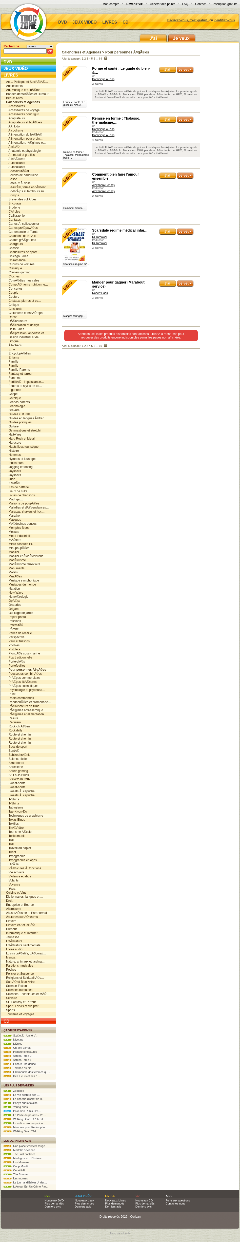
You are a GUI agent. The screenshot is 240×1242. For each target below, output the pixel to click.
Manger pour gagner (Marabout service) (118, 284)
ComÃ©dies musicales (22, 280)
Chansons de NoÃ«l (21, 236)
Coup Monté (16, 1166)
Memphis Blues (17, 528)
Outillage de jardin (19, 613)
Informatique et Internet (21, 933)
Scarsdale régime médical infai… (120, 230)
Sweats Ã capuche (20, 791)
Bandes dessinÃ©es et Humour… (29, 94)
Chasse (12, 248)
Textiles (12, 823)
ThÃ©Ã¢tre (15, 828)
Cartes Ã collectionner (22, 223)
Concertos (14, 288)
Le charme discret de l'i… (24, 1098)
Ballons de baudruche (22, 175)
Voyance (13, 884)
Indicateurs (15, 463)
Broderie (13, 207)
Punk (10, 694)
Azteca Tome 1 (17, 1059)
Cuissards (14, 309)
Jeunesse (12, 937)
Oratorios (13, 605)
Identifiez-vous (224, 20)
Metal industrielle (18, 536)
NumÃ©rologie (17, 596)
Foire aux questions (178, 1200)
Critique (12, 305)
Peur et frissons (18, 641)
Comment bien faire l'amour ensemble (115, 176)
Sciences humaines (19, 990)
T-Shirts (12, 799)
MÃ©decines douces (21, 523)
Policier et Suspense (20, 973)
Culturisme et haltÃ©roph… (26, 313)
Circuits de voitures (20, 264)
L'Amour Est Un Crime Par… (26, 1186)
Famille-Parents (18, 369)
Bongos (12, 195)
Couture (12, 296)
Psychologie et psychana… (25, 690)
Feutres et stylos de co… (24, 386)
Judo (10, 479)
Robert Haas (100, 292)
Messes (12, 532)
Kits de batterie (17, 487)
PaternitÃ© (14, 625)
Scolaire (11, 998)
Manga (10, 957)
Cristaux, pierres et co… (23, 301)
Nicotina (13, 1039)
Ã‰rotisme (13, 909)
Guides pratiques (19, 422)
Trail (10, 840)
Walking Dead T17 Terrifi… (25, 1119)
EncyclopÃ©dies (18, 353)
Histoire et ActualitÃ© (20, 925)
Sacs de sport (16, 746)
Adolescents (14, 86)
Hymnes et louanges (21, 459)
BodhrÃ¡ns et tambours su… (26, 191)
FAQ (185, 4)
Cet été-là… (16, 1170)
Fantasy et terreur (19, 373)
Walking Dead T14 (20, 1131)
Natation (13, 588)
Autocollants (15, 163)
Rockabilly (14, 730)
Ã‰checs (14, 345)
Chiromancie (16, 260)
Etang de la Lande (120, 1233)
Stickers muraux (18, 779)
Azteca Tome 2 (17, 1055)
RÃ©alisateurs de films (22, 706)
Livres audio (14, 949)
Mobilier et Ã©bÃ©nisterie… (26, 556)
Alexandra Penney (103, 184)
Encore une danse (20, 1063)
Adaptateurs (15, 118)
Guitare (12, 426)
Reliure (12, 718)
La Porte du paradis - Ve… (25, 1115)
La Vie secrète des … (22, 1094)
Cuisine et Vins (16, 892)
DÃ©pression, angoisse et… (26, 333)
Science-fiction (17, 759)
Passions (13, 621)
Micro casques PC (19, 544)
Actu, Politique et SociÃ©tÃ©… (27, 82)
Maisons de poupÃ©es (22, 503)
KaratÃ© (13, 483)
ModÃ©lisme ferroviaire (23, 564)
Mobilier (12, 552)
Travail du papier (18, 848)
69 (100, 58)
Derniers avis (53, 1206)
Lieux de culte (16, 491)
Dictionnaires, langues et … (24, 896)
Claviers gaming (18, 272)
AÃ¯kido (13, 126)
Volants (12, 880)
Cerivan (135, 1216)
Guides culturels (18, 414)
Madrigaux (14, 499)
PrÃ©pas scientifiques (22, 686)
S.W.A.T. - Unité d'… (21, 1035)
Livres (109, 22)
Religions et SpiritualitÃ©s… (25, 978)
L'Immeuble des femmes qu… (27, 1072)
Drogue (12, 341)
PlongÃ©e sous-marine (23, 653)
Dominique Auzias (103, 79)
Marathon (14, 515)
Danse (11, 317)
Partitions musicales (19, 965)
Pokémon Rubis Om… (22, 1111)
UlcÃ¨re (12, 864)
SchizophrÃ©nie (18, 755)
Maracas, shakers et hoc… (25, 511)
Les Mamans (16, 1162)
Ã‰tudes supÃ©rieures (22, 917)
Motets (12, 572)
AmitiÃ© (12, 146)
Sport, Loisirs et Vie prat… (24, 1006)
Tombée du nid (17, 1067)
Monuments (15, 568)
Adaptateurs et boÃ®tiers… (26, 122)
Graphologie (15, 406)
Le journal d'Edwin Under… (25, 1182)
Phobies (12, 645)
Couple (12, 292)
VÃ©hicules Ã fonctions (23, 868)
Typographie (15, 856)
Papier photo (16, 617)
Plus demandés (54, 1203)
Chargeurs (14, 244)
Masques (13, 519)
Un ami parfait (17, 1047)
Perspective (15, 637)
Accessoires (15, 106)
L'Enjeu (13, 1043)
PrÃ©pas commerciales (23, 678)
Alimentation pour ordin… (24, 138)
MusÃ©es (14, 576)
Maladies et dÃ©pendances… (27, 507)
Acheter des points (162, 4)
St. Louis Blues (17, 775)
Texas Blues (15, 819)
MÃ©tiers (13, 540)
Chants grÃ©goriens (21, 240)
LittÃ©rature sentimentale (23, 945)
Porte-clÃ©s (15, 661)
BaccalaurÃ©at (17, 171)
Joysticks (13, 471)
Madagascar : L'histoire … (25, 1158)
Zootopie (14, 1090)
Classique (14, 268)
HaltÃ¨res (13, 434)
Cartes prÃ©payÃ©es (22, 228)
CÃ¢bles (13, 211)
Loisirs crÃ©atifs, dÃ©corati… (26, 953)
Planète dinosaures (20, 1051)
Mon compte (111, 4)
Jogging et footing (19, 467)
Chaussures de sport (21, 252)
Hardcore (13, 442)
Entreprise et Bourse (20, 905)
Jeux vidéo (84, 22)
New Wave (14, 592)
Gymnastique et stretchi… (25, 430)
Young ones (16, 1106)
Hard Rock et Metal (20, 438)
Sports (10, 1010)
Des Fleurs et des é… (22, 1076)
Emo (10, 349)
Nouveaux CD (144, 1200)
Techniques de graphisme (24, 815)
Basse (11, 179)
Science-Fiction (16, 986)
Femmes (13, 378)
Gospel (12, 394)
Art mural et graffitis (20, 155)
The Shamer (16, 1174)
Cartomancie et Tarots (22, 232)
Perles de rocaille (19, 633)
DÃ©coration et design (22, 325)
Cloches (12, 276)
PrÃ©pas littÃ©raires (21, 682)
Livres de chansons (20, 495)
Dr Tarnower (99, 236)
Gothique (13, 398)
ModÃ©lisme (16, 560)
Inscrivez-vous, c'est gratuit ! (188, 20)
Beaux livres (14, 98)
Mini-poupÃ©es (17, 548)
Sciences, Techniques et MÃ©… (27, 994)
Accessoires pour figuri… (24, 114)
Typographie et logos (21, 860)
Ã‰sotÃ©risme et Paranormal (26, 913)
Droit (9, 900)
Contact (200, 4)
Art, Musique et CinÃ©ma (23, 90)
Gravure (12, 410)
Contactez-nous (175, 1203)
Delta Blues (15, 329)
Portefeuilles (15, 665)
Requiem (13, 722)
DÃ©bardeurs (16, 321)
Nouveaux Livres (115, 1200)
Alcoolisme (14, 130)
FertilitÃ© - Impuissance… (25, 382)
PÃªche (12, 629)
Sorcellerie (14, 767)
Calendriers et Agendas (81, 52)
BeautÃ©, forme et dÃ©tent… (27, 187)
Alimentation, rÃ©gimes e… (26, 142)
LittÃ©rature (14, 941)
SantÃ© (12, 750)
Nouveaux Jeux (84, 1200)
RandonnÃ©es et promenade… (28, 702)
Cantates (13, 219)
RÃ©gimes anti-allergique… (26, 710)
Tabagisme (14, 807)
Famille (12, 361)
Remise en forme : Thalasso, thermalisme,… (116, 120)
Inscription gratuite (225, 4)
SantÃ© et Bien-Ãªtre (20, 982)
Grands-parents (18, 402)
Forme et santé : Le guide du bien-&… (121, 70)
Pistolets (13, 649)
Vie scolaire (15, 872)
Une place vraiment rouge (24, 1145)
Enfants (12, 357)
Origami (12, 609)
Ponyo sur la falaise (20, 1102)
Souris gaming (17, 771)
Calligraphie (15, 215)
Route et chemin (18, 734)
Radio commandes (20, 698)
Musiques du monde (21, 584)
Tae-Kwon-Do (16, 811)
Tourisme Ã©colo (19, 832)
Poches (11, 969)
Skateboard (15, 763)
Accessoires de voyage (23, 110)
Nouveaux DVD (54, 1200)
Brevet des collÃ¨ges (21, 199)
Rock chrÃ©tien (18, 726)
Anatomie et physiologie (23, 151)
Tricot (11, 852)
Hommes (13, 455)
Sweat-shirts (15, 783)
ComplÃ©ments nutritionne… (27, 284)
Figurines (13, 390)
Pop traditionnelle (19, 657)
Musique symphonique (22, 580)
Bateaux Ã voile (18, 183)
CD (125, 22)
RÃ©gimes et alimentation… (26, 714)
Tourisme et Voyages (20, 1014)
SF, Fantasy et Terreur (21, 1002)
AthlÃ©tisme (15, 159)
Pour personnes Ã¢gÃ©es (127, 52)
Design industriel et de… (24, 337)
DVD (62, 22)
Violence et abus (18, 876)
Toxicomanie (15, 836)
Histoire (12, 451)
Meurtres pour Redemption (25, 1127)
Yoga (10, 888)
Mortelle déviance (19, 1150)
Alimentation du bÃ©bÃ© (24, 134)
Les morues (16, 1178)
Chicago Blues (17, 256)
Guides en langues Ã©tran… (26, 418)
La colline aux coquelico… (25, 1123)
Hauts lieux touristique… (24, 446)
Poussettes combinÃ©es (24, 673)
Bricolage (13, 203)
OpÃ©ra (13, 601)
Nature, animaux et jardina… (25, 961)
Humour (11, 929)
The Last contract (19, 1154)
